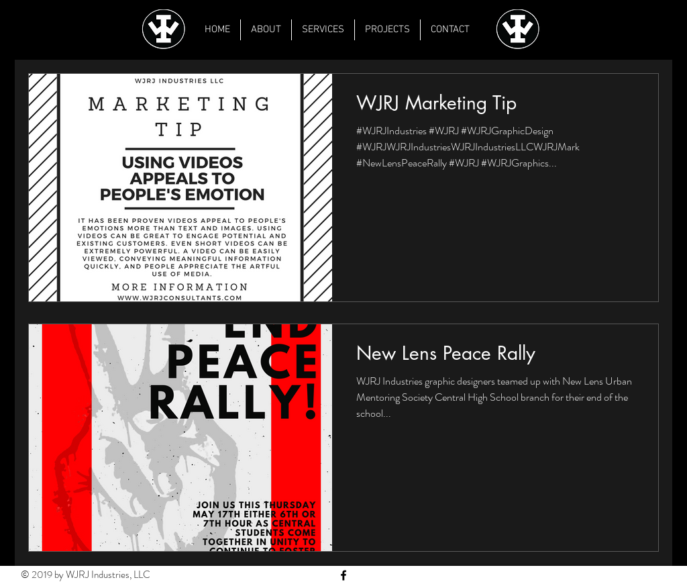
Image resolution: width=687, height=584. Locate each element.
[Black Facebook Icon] (343, 575)
